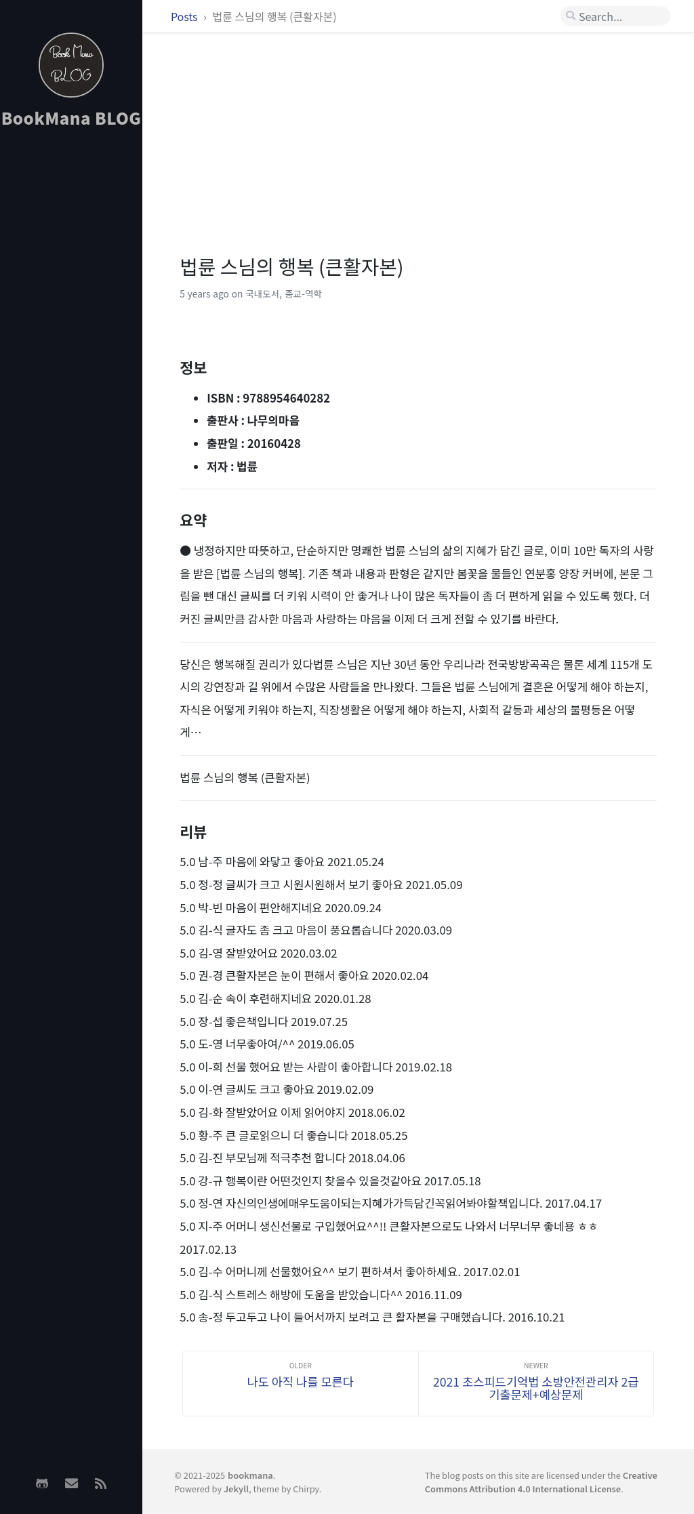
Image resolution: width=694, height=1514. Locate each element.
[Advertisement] (71, 353)
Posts (185, 16)
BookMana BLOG (71, 117)
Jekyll (236, 1488)
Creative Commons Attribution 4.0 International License (541, 1481)
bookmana (250, 1475)
